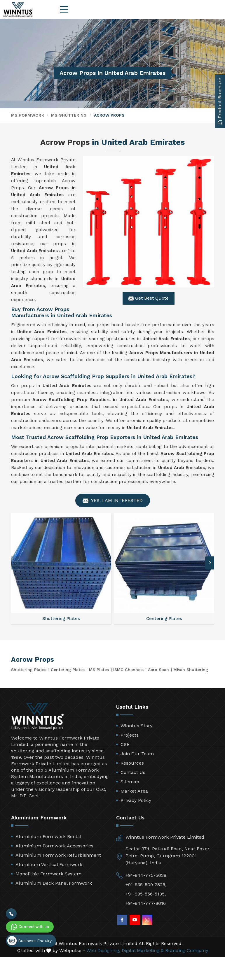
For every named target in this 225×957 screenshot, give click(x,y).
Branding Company (186, 950)
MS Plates (99, 669)
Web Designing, (103, 950)
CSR (125, 744)
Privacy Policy (136, 800)
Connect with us (29, 926)
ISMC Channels (128, 669)
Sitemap (130, 781)
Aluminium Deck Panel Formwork (53, 883)
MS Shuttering (69, 115)
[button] (209, 562)
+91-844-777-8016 (145, 903)
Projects (130, 735)
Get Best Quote (148, 298)
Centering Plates (68, 669)
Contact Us (133, 772)
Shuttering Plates (28, 669)
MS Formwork (27, 115)
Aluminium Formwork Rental (48, 836)
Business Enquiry (29, 940)
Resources (132, 763)
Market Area (134, 791)
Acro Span (158, 669)
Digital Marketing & (143, 950)
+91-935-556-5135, (145, 894)
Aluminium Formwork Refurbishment (58, 855)
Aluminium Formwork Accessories (54, 846)
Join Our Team (137, 753)
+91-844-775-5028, (146, 875)
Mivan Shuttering (190, 669)
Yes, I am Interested (113, 501)
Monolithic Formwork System (48, 874)
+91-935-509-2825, (145, 884)
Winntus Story (136, 725)
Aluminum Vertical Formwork (48, 864)
